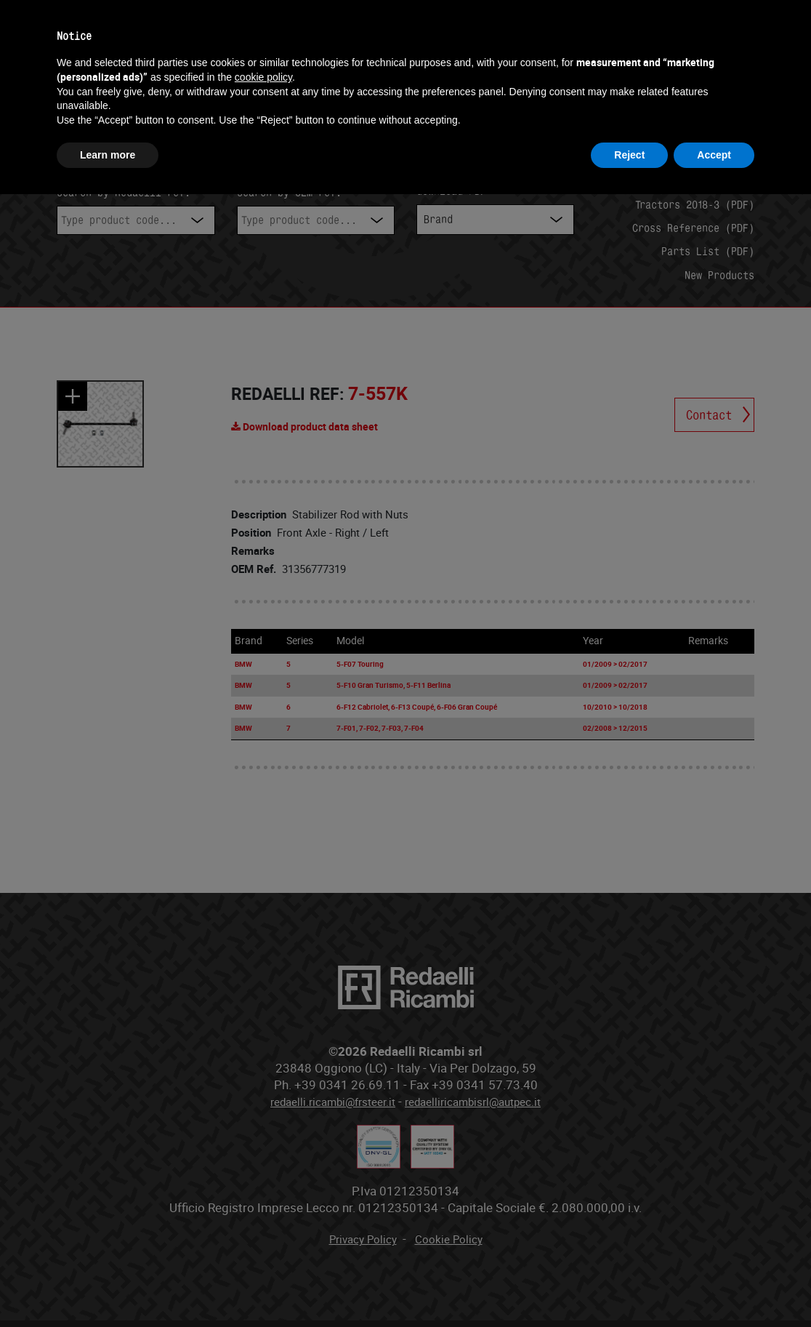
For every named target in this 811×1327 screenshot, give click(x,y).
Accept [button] (714, 155)
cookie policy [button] (263, 77)
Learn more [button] (107, 155)
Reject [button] (629, 155)
